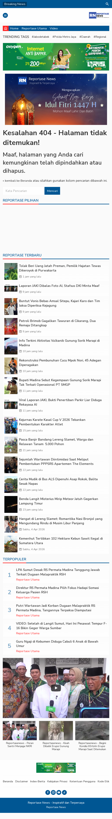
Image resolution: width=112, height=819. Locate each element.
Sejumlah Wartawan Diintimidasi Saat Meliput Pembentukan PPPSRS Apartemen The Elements (56, 466)
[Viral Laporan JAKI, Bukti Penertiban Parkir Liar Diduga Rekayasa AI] (11, 409)
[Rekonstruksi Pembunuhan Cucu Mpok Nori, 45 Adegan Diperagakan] (11, 368)
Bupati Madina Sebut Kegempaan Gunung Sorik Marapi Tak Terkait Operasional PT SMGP (60, 385)
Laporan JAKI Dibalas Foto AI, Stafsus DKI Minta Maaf (59, 287)
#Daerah (90, 37)
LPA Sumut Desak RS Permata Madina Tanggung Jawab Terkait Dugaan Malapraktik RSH (58, 578)
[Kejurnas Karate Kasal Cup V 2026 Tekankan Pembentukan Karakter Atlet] (11, 429)
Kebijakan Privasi (60, 788)
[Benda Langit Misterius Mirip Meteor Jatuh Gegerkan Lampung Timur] (11, 509)
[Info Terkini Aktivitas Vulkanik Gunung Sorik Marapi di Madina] (11, 348)
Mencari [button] (52, 191)
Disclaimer (22, 788)
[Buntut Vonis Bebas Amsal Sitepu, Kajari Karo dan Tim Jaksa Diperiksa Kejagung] (11, 308)
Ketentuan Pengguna (86, 788)
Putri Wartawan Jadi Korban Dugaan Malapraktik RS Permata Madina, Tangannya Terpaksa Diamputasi (55, 614)
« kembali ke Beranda (18, 181)
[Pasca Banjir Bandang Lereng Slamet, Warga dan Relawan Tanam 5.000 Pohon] (11, 449)
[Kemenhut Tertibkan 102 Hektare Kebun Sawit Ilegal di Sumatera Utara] (11, 550)
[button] (20, 742)
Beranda (8, 788)
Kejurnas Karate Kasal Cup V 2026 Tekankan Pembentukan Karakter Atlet (52, 425)
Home (14, 28)
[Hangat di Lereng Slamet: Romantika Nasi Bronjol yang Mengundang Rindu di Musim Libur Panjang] (11, 529)
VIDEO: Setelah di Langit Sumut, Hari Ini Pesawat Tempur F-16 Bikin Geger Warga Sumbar (61, 632)
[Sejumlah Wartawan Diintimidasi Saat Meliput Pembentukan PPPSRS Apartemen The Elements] (11, 469)
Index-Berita (40, 788)
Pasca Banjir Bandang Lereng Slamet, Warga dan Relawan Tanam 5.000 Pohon (56, 445)
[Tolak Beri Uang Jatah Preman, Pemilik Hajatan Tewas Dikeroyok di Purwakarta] (11, 272)
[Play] (56, 694)
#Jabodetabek (42, 37)
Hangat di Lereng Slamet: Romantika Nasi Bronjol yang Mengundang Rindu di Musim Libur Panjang (61, 526)
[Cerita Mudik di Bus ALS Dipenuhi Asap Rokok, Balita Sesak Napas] (11, 489)
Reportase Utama (34, 28)
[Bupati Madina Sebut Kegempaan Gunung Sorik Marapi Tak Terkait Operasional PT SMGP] (11, 388)
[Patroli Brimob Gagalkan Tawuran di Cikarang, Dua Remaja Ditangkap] (11, 328)
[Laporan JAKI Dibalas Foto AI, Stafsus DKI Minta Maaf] (11, 290)
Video (54, 28)
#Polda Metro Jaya (68, 37)
